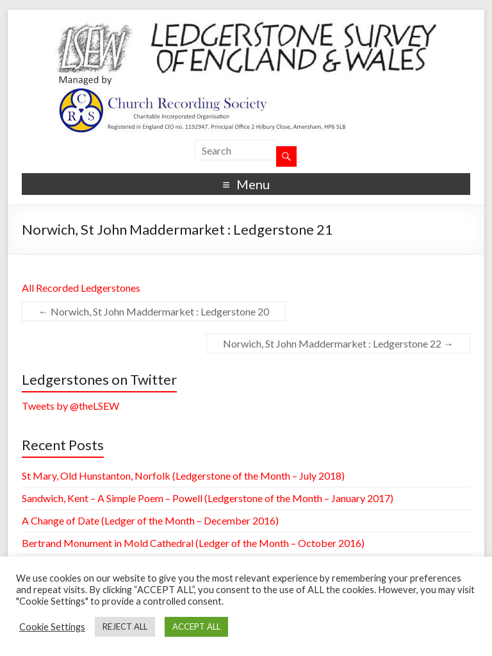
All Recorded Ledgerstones (81, 288)
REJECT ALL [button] (124, 626)
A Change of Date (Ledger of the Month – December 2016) (150, 520)
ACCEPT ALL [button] (196, 626)
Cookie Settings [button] (52, 626)
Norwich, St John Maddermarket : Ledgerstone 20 (153, 311)
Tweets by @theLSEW (70, 405)
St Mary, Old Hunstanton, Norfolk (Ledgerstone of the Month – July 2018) (183, 475)
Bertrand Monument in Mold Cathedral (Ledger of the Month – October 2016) (193, 543)
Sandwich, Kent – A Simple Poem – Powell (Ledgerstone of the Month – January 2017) (207, 498)
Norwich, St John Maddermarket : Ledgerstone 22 (338, 343)
